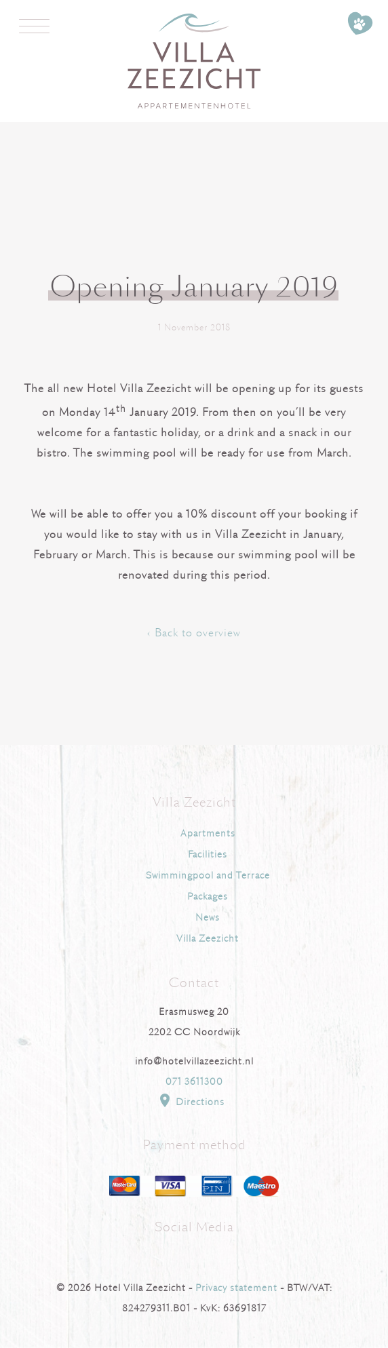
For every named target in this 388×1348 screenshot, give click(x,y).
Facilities (207, 854)
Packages (207, 896)
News (207, 917)
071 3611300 (194, 1081)
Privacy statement (236, 1288)
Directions (191, 1100)
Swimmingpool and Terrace (208, 875)
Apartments (207, 833)
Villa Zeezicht (207, 938)
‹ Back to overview (194, 633)
